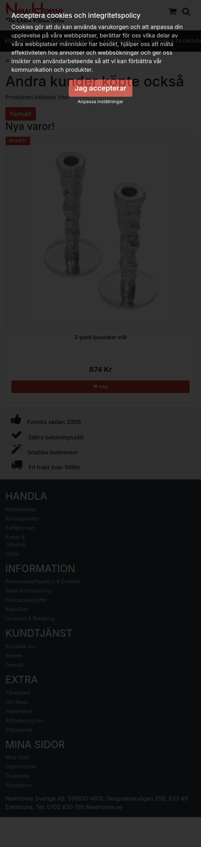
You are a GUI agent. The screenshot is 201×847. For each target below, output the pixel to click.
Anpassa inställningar (100, 101)
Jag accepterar (101, 88)
